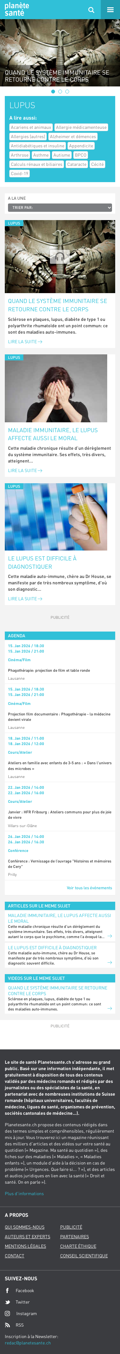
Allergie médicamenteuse (81, 127)
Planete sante (16, 9)
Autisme (61, 155)
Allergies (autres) (28, 136)
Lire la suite (25, 341)
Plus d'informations (24, 1193)
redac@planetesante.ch (28, 1342)
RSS (14, 1325)
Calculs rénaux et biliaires (36, 164)
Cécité (97, 164)
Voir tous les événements (89, 887)
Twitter (17, 1302)
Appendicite (81, 145)
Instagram (21, 1313)
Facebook (19, 1290)
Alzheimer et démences (73, 136)
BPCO (80, 155)
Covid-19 (19, 173)
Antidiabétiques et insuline (37, 145)
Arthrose (19, 155)
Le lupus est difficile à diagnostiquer (42, 562)
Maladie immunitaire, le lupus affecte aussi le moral (53, 434)
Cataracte (76, 164)
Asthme (41, 155)
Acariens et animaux (31, 127)
